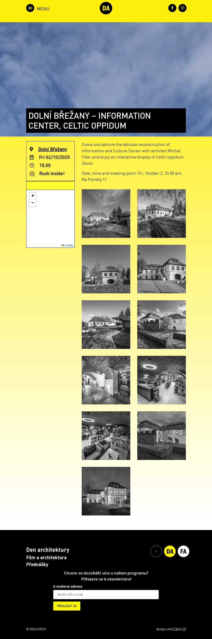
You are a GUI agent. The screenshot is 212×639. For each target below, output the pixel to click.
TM (176, 629)
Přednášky (37, 564)
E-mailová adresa (67, 586)
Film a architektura (46, 557)
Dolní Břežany (52, 149)
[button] (32, 196)
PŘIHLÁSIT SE (67, 606)
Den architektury (47, 549)
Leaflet (67, 245)
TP (184, 629)
